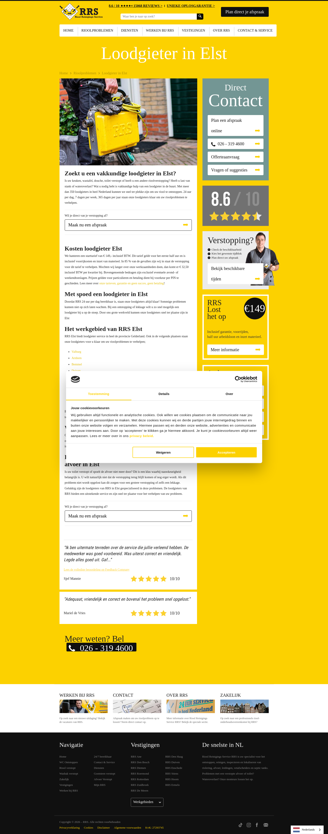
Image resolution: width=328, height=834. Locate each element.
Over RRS (221, 30)
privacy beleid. (142, 435)
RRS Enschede (173, 768)
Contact (123, 695)
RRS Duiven (172, 762)
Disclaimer (103, 827)
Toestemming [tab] (98, 393)
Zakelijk (230, 695)
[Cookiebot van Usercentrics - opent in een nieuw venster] (238, 379)
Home (68, 30)
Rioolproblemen (97, 30)
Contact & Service (255, 30)
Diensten (129, 30)
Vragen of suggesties (229, 170)
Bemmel (77, 364)
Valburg (76, 351)
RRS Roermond (140, 773)
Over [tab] (229, 393)
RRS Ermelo (172, 785)
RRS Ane (136, 756)
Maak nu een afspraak (87, 224)
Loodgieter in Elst (114, 73)
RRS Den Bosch (140, 762)
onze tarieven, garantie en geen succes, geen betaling (131, 283)
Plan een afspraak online (226, 125)
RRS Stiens (171, 773)
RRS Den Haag (174, 756)
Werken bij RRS (160, 30)
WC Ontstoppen (68, 762)
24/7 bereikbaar (103, 756)
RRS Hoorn (172, 779)
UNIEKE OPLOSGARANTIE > (191, 6)
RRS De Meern (139, 790)
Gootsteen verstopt (104, 773)
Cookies (88, 827)
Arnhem (77, 358)
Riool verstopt (67, 768)
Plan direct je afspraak (244, 11)
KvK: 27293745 (154, 827)
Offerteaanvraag (225, 156)
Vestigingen (193, 30)
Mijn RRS (99, 785)
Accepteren (226, 452)
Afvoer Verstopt (103, 779)
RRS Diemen (138, 768)
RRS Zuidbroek (140, 785)
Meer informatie (225, 349)
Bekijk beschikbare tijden (228, 273)
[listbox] (307, 830)
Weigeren (163, 452)
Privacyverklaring (69, 827)
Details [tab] (164, 393)
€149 (254, 308)
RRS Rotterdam (140, 779)
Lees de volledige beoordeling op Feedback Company (97, 569)
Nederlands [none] (304, 829)
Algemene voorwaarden (127, 827)
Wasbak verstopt (68, 773)
